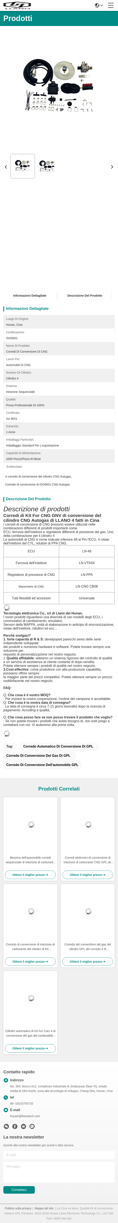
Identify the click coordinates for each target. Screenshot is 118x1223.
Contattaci (19, 1190)
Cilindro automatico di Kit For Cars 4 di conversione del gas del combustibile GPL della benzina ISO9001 (30, 1033)
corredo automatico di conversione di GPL (58, 746)
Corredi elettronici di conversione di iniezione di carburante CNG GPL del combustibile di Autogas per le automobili (88, 860)
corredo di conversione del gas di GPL (38, 755)
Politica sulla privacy (18, 1208)
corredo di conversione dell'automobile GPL (42, 765)
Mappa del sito (44, 1208)
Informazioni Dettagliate (30, 295)
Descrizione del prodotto (84, 295)
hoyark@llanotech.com (25, 1116)
